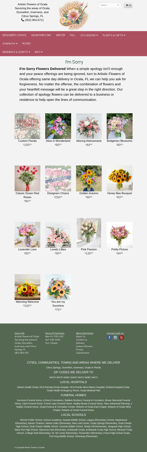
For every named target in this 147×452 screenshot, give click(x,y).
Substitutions (82, 352)
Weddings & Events (15, 52)
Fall (73, 35)
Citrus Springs (53, 367)
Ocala (88, 367)
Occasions (88, 35)
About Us (80, 336)
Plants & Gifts (113, 35)
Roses (26, 43)
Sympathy (8, 43)
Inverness (79, 367)
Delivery (80, 343)
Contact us (81, 339)
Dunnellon (67, 367)
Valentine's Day (41, 35)
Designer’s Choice (14, 35)
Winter (60, 35)
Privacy (79, 349)
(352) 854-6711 (32, 20)
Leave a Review (84, 346)
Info (37, 52)
